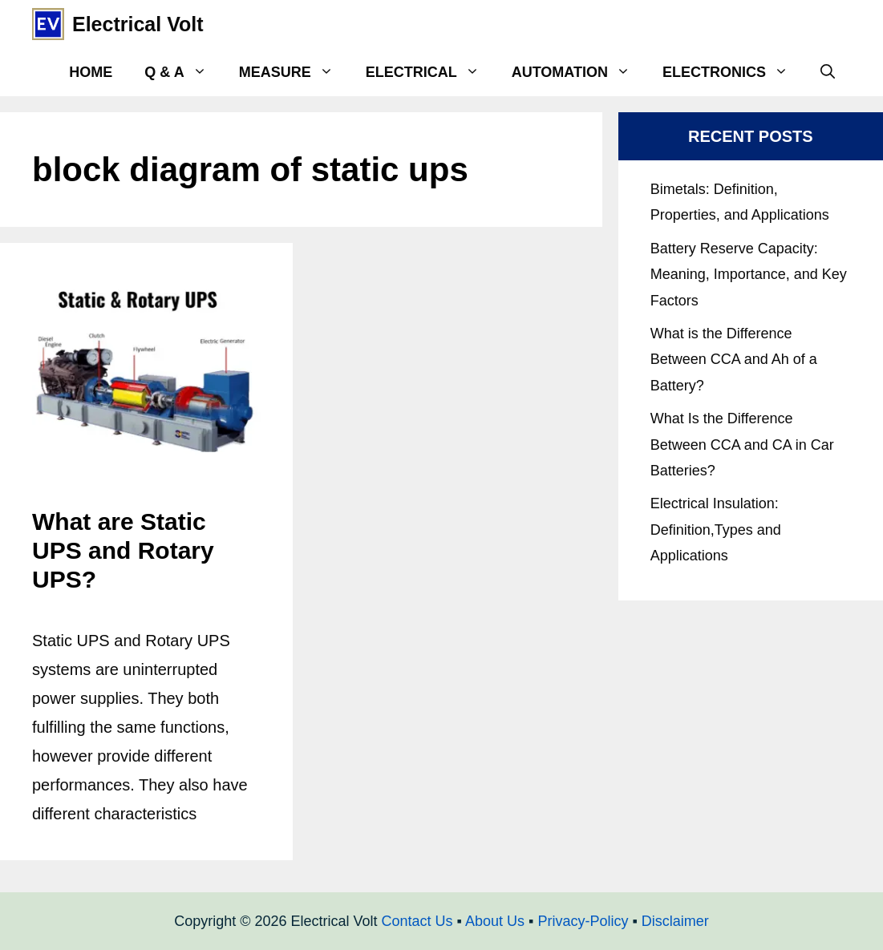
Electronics (733, 72)
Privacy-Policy (582, 921)
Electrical (431, 72)
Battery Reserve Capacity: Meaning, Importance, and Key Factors (748, 275)
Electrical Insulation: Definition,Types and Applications (715, 529)
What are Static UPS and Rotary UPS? (123, 550)
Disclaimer (675, 921)
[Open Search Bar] (827, 72)
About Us (495, 921)
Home (90, 72)
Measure (294, 72)
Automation (579, 72)
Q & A (183, 72)
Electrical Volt (138, 24)
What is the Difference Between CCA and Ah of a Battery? (733, 359)
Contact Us (417, 921)
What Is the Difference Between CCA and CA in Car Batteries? (742, 444)
